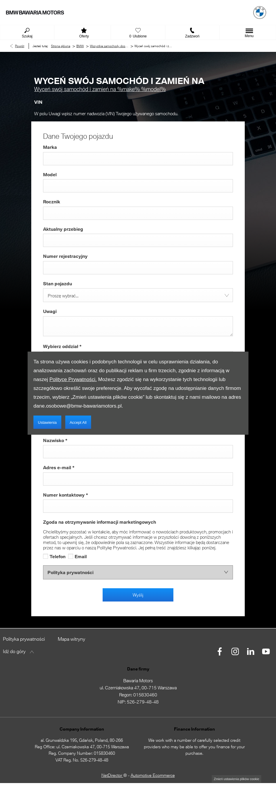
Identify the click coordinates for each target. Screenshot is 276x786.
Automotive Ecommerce (153, 775)
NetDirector (112, 775)
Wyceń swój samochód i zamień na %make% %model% (100, 89)
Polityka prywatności (24, 639)
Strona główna (60, 46)
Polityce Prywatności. (73, 379)
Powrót (19, 46)
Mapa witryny (71, 639)
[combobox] (138, 295)
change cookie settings (236, 779)
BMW (80, 46)
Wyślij (138, 594)
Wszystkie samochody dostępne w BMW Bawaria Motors (109, 46)
